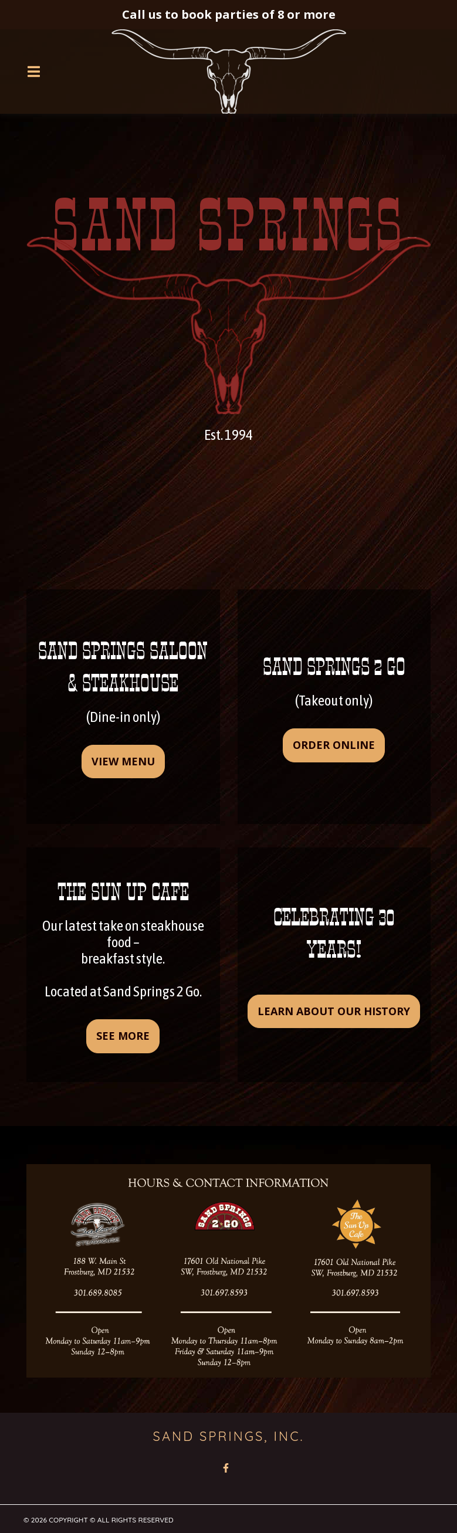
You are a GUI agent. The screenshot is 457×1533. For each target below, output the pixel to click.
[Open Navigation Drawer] (33, 71)
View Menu (123, 761)
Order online (334, 745)
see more (123, 1036)
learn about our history (334, 1011)
